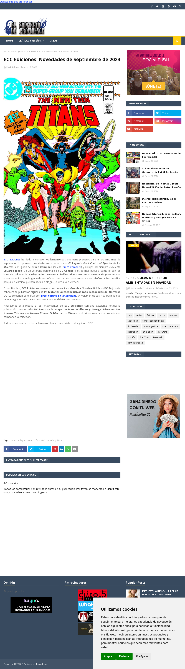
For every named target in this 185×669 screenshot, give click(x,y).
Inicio (6, 51)
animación (148, 331)
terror (162, 315)
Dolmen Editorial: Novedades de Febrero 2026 (161, 155)
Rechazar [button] (124, 656)
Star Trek (144, 337)
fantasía (173, 315)
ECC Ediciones (12, 259)
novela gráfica (18, 51)
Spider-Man (133, 326)
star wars (162, 331)
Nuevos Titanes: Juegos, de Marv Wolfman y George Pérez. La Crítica (161, 217)
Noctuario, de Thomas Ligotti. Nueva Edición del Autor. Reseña (161, 185)
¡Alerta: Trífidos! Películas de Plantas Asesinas (159, 200)
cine (130, 315)
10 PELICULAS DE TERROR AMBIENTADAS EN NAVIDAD (148, 280)
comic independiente (21, 440)
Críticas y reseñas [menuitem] (30, 40)
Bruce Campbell (71, 267)
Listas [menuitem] (53, 40)
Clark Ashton (12, 67)
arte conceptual (170, 326)
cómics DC (40, 440)
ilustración (133, 331)
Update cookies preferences (16, 1)
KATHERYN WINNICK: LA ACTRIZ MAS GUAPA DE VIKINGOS (160, 592)
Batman (150, 315)
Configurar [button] (142, 656)
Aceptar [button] (108, 656)
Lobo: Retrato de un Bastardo (58, 295)
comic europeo (135, 342)
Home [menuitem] (9, 40)
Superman (133, 320)
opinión (131, 337)
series (139, 315)
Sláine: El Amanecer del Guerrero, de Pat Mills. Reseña (160, 170)
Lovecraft (158, 337)
